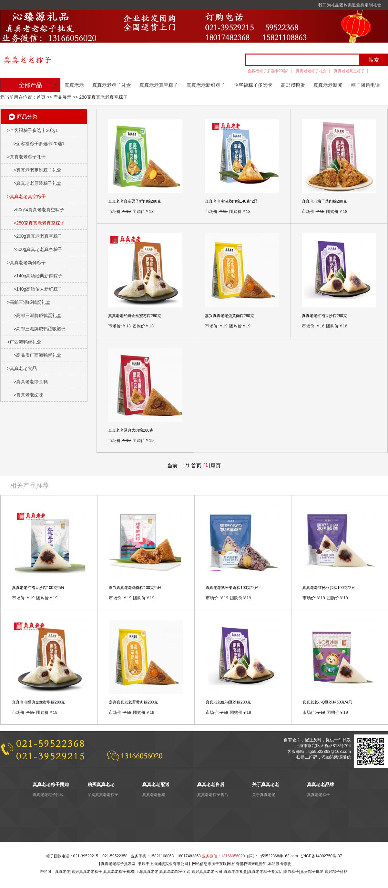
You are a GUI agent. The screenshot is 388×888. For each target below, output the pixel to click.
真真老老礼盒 (235, 871)
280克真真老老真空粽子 (39, 222)
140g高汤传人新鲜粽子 (38, 289)
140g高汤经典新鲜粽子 (38, 275)
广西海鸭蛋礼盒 (24, 341)
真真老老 (74, 85)
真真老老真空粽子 (349, 71)
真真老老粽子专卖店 (265, 871)
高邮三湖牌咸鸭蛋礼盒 (37, 315)
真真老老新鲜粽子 (206, 85)
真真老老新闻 (327, 85)
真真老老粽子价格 (118, 871)
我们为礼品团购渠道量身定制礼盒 (349, 5)
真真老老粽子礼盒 (311, 71)
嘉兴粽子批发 (311, 871)
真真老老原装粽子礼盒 (37, 183)
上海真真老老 (146, 871)
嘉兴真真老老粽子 (86, 871)
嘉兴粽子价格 (336, 871)
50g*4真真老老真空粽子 (39, 209)
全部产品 (30, 85)
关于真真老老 (263, 795)
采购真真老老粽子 (102, 795)
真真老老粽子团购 (48, 795)
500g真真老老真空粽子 (38, 249)
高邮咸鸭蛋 (293, 85)
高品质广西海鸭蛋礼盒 (37, 355)
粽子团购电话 (365, 85)
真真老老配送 (154, 795)
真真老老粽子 (318, 795)
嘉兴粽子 (291, 871)
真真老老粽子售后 (212, 795)
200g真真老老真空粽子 (38, 236)
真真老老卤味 (28, 394)
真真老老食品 (22, 368)
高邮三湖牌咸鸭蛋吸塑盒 (40, 328)
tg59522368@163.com (278, 856)
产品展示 (62, 97)
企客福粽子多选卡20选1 (268, 71)
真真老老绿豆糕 (31, 381)
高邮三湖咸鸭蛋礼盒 (28, 302)
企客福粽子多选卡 (253, 85)
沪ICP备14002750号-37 (321, 856)
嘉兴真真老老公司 (206, 871)
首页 (41, 97)
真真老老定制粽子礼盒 (37, 170)
